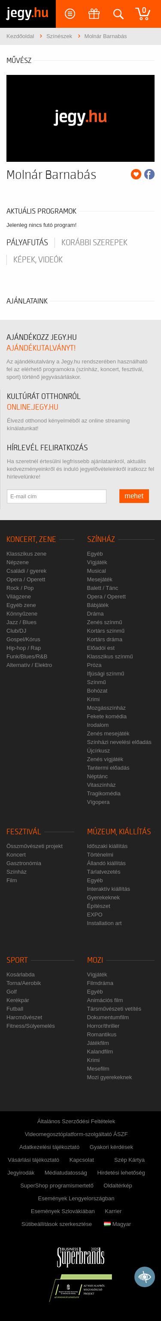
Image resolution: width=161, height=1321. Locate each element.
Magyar (117, 1224)
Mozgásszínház (106, 708)
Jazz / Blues (21, 622)
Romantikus (102, 1034)
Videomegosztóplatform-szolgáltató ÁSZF (76, 1134)
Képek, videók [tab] (38, 260)
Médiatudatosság (66, 1172)
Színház (101, 539)
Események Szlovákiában (63, 1211)
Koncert (16, 854)
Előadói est (101, 648)
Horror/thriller (103, 1026)
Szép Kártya (129, 1160)
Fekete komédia (107, 716)
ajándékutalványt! (41, 348)
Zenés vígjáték (105, 759)
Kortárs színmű (106, 631)
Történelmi (100, 854)
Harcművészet (24, 1017)
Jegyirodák (20, 1172)
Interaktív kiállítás (108, 889)
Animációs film (105, 1000)
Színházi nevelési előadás (119, 742)
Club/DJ (16, 631)
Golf (11, 991)
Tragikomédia (104, 793)
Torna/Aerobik (23, 983)
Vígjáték (97, 562)
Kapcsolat (82, 1160)
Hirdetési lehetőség (121, 1172)
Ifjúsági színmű (106, 673)
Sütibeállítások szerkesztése (56, 1224)
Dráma (95, 613)
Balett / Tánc (102, 588)
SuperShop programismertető (57, 1185)
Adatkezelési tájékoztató (49, 1147)
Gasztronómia (23, 863)
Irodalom (98, 725)
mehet (134, 496)
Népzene (17, 562)
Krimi (93, 699)
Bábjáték (98, 605)
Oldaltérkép (117, 1185)
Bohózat (97, 690)
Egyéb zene (21, 605)
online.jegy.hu (32, 407)
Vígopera (98, 802)
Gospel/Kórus (23, 639)
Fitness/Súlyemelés (30, 1026)
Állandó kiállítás (106, 863)
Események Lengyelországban (76, 1198)
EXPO (95, 914)
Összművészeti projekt (34, 846)
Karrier (113, 1211)
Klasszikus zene (26, 553)
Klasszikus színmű (110, 656)
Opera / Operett (25, 579)
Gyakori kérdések (111, 1147)
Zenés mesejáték (108, 733)
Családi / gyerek (26, 571)
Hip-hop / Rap (23, 648)
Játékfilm (98, 1043)
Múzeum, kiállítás (119, 831)
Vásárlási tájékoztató (33, 1160)
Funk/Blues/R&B (26, 656)
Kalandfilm (100, 1051)
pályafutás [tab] (27, 242)
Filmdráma (100, 983)
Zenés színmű (104, 622)
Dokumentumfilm (108, 1017)
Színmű (96, 682)
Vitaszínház (101, 785)
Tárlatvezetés (104, 872)
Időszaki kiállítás (107, 846)
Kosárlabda (20, 974)
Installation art (104, 923)
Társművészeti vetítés (114, 1009)
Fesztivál (23, 831)
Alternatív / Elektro (29, 665)
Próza (94, 665)
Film (11, 880)
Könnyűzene (21, 613)
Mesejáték (99, 579)
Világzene (18, 596)
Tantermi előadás (108, 768)
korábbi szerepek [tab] (94, 242)
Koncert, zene (31, 539)
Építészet (98, 906)
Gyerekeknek (103, 897)
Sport (17, 960)
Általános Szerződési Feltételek (76, 1121)
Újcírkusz (98, 750)
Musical (96, 571)
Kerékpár (17, 1000)
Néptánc (97, 776)
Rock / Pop (20, 588)
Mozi (95, 960)
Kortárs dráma (104, 639)
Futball (14, 1009)
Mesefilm (98, 1068)
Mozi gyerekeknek (109, 1077)
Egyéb (95, 553)
